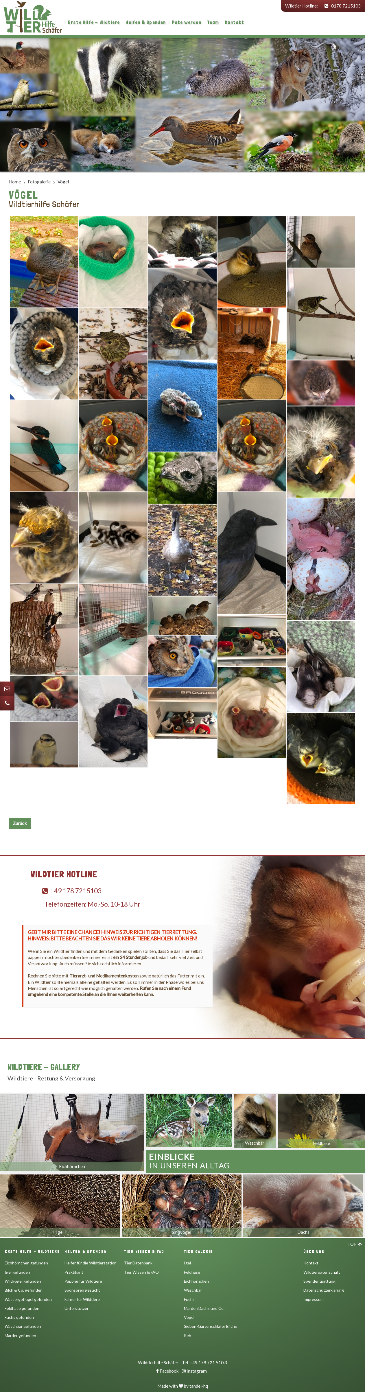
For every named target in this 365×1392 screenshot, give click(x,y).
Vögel (189, 1317)
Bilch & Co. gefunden (24, 1290)
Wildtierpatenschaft (321, 1272)
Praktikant (73, 1272)
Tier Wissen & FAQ (141, 1272)
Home (15, 181)
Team (213, 22)
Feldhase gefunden (22, 1308)
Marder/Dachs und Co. (204, 1308)
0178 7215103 (343, 5)
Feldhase (192, 1272)
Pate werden (186, 22)
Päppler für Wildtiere (83, 1281)
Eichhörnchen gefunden (26, 1262)
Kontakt (234, 22)
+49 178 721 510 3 (208, 1362)
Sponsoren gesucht (82, 1290)
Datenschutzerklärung (323, 1290)
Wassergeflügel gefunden (28, 1299)
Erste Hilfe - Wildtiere (94, 22)
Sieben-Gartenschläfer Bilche (210, 1326)
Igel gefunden (17, 1272)
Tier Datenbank (138, 1262)
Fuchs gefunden (19, 1317)
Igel (187, 1262)
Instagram (194, 1370)
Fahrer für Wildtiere (82, 1299)
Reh (187, 1335)
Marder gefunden (20, 1335)
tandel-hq (198, 1386)
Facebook (167, 1370)
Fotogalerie (39, 181)
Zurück (20, 823)
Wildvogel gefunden (23, 1281)
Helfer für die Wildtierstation (90, 1262)
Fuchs (189, 1299)
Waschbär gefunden (23, 1326)
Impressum (313, 1299)
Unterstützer (76, 1308)
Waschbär (193, 1290)
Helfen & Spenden (146, 22)
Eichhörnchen (196, 1281)
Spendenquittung (319, 1281)
